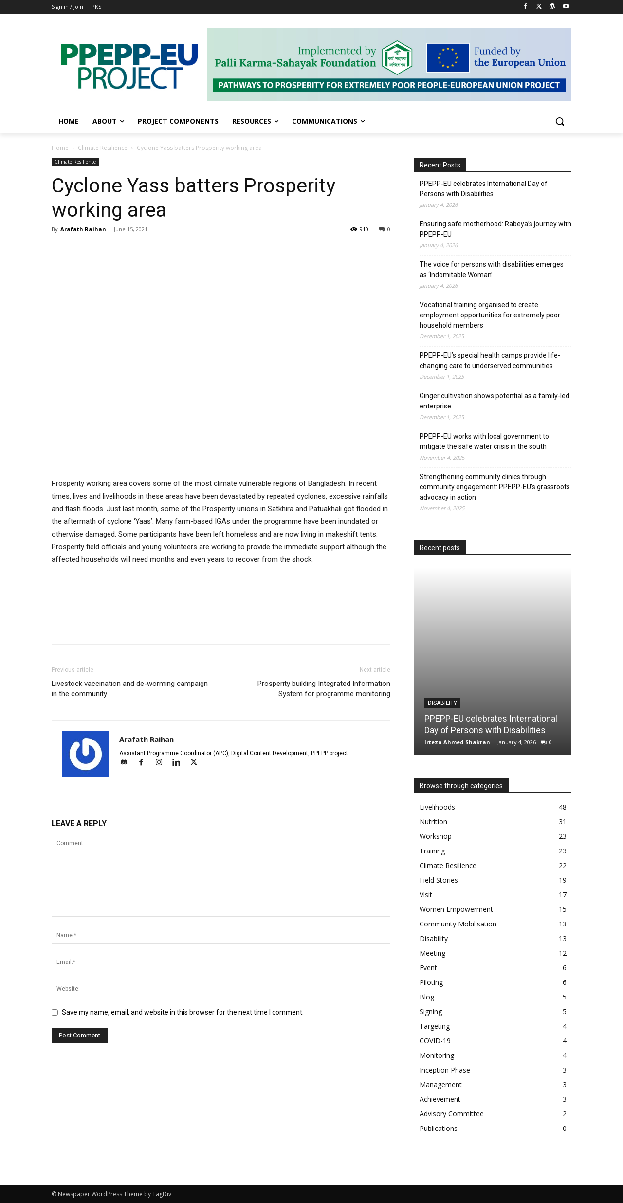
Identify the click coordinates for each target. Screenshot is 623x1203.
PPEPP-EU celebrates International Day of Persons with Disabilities (484, 189)
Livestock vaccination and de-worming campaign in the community (130, 688)
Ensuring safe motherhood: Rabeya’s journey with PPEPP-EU (495, 229)
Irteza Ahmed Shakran (457, 742)
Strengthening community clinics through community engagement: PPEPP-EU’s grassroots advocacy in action (495, 487)
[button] (559, 121)
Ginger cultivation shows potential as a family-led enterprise (494, 401)
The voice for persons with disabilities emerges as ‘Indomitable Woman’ (492, 269)
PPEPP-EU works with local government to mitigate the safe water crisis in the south (484, 441)
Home (60, 148)
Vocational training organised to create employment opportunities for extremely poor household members (490, 315)
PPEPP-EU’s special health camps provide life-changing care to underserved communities (490, 361)
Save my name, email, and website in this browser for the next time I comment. (183, 1012)
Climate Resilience (103, 148)
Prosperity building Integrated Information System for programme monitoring (323, 688)
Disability (442, 703)
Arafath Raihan (83, 229)
